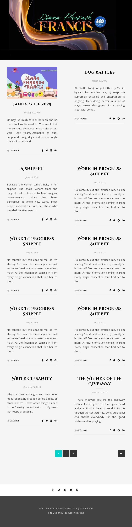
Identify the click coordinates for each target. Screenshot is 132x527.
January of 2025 (32, 104)
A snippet (32, 168)
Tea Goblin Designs (74, 512)
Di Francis (14, 150)
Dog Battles (99, 72)
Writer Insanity (32, 378)
